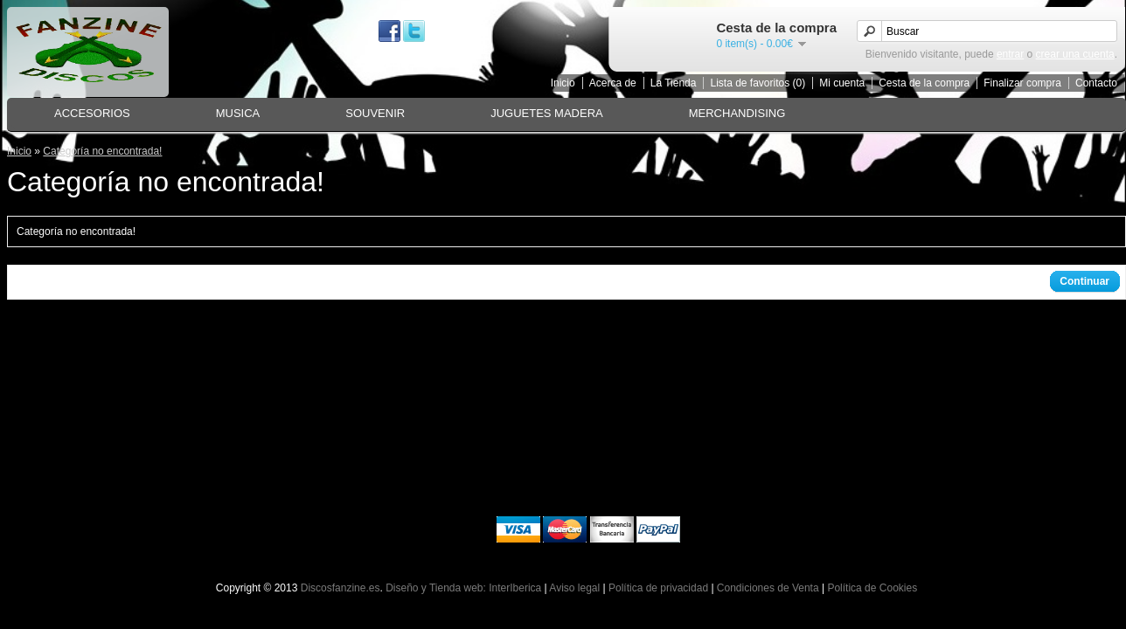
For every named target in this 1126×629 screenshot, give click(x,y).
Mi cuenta (842, 83)
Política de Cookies (872, 588)
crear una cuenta (1075, 54)
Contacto (1096, 83)
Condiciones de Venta (768, 588)
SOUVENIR (375, 113)
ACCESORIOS (92, 113)
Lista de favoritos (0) (757, 83)
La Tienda (673, 83)
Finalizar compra (1022, 83)
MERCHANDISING (737, 113)
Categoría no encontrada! (102, 151)
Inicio (563, 83)
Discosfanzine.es (340, 588)
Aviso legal (574, 588)
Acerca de (612, 83)
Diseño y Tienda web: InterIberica (463, 588)
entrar (1010, 54)
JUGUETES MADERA (546, 113)
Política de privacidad (658, 588)
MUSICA (238, 113)
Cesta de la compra (924, 83)
